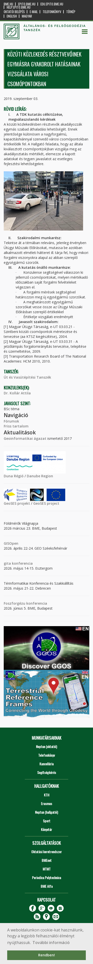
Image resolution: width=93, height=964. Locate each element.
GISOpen (11, 543)
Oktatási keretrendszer (46, 851)
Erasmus (46, 803)
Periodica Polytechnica (46, 877)
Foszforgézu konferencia (25, 603)
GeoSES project (46, 503)
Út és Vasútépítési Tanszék (27, 377)
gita (7, 563)
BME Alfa (47, 886)
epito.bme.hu (26, 4)
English (12, 16)
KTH (46, 794)
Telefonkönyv (52, 11)
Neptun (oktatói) (46, 746)
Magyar (27, 16)
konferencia (22, 563)
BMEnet (47, 860)
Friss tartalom (16, 426)
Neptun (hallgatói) (46, 812)
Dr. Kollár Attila (17, 393)
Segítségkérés (46, 772)
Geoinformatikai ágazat (25, 438)
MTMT (47, 868)
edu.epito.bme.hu (51, 4)
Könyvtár (46, 829)
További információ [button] (51, 942)
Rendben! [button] (46, 955)
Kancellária (46, 763)
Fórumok (11, 421)
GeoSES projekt (17, 503)
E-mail (34, 11)
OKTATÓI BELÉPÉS (14, 11)
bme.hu (8, 4)
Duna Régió (14, 476)
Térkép (70, 11)
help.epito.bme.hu (19, 7)
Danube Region (40, 476)
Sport (46, 820)
